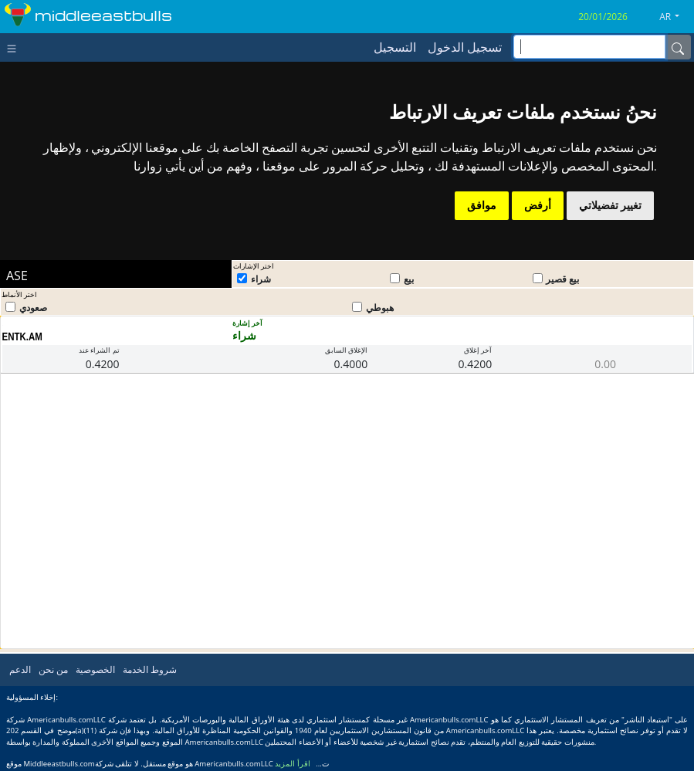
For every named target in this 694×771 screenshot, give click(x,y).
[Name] (678, 47)
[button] (675, 17)
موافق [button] (481, 205)
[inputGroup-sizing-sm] (589, 47)
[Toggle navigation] (15, 47)
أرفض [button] (537, 205)
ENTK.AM (22, 336)
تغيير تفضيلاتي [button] (610, 205)
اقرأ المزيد (292, 764)
